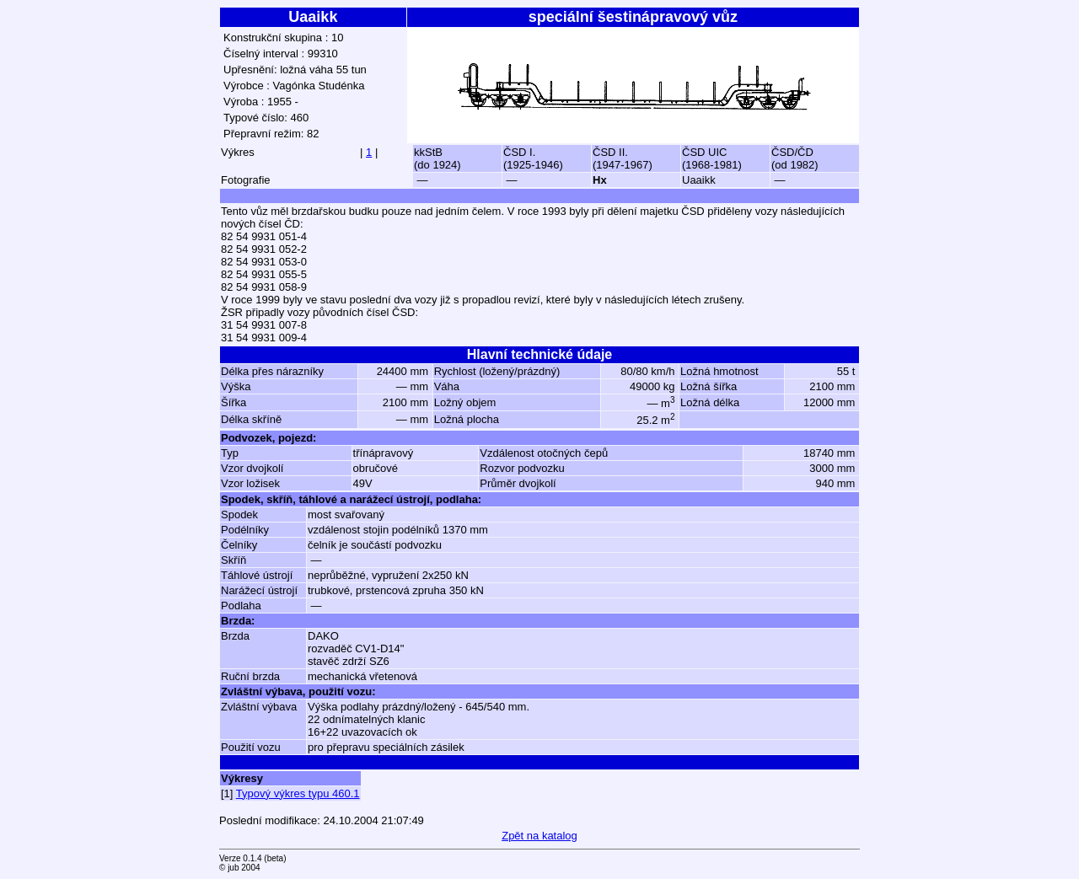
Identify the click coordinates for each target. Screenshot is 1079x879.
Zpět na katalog (539, 835)
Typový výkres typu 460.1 (298, 793)
